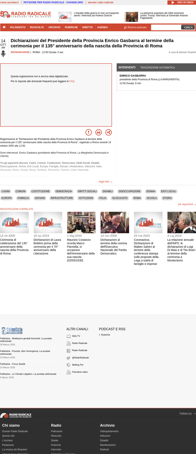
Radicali (104, 449)
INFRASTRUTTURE (62, 198)
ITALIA (102, 198)
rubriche (71, 27)
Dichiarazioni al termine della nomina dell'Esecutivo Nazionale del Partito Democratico (114, 246)
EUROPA (7, 198)
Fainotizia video (80, 372)
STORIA (167, 198)
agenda (102, 27)
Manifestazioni (108, 445)
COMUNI (21, 191)
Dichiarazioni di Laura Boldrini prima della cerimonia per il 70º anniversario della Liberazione (47, 246)
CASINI (6, 191)
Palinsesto (56, 431)
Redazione (8, 445)
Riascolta (56, 435)
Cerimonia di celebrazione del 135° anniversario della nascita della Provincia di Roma (14, 246)
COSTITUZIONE (40, 191)
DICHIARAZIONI (20, 52)
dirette (87, 27)
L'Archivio (7, 440)
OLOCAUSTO (119, 198)
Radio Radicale (79, 343)
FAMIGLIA (23, 198)
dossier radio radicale (100, 2)
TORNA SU (185, 413)
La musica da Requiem (14, 449)
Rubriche (105, 335)
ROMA (137, 198)
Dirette (54, 440)
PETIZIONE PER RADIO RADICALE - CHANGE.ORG (53, 2)
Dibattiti (104, 440)
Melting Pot (77, 365)
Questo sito (8, 435)
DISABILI (108, 191)
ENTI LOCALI (168, 191)
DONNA (150, 191)
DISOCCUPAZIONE (130, 191)
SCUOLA (152, 198)
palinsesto (18, 27)
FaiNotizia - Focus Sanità (12, 364)
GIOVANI (40, 198)
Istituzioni (105, 435)
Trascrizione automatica (157, 67)
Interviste (56, 449)
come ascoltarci (9, 2)
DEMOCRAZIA (64, 191)
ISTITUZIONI (86, 198)
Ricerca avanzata (137, 27)
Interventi (127, 67)
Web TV (76, 336)
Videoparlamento (109, 431)
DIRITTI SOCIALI (87, 191)
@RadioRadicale (80, 357)
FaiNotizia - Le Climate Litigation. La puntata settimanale (28, 374)
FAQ (71, 81)
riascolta (37, 27)
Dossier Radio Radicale (15, 431)
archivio (54, 27)
